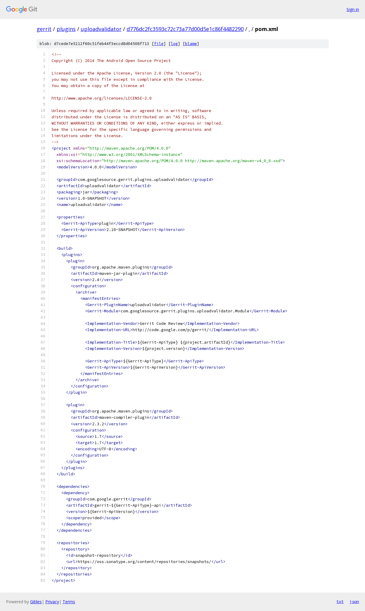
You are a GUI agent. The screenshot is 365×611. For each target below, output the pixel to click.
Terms (69, 601)
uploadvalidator (101, 28)
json (354, 601)
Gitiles (36, 601)
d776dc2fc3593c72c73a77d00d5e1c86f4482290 (185, 28)
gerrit (44, 28)
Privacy (52, 601)
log (174, 43)
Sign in (353, 9)
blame (191, 43)
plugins (66, 28)
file (159, 43)
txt (340, 601)
